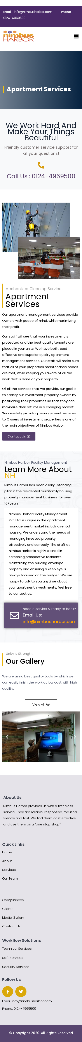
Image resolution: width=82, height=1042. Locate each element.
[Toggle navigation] (76, 36)
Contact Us (11, 926)
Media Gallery (13, 917)
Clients (7, 908)
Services (9, 869)
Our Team (10, 878)
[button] (7, 736)
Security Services (16, 966)
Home (7, 852)
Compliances (13, 900)
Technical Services (17, 948)
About (7, 861)
